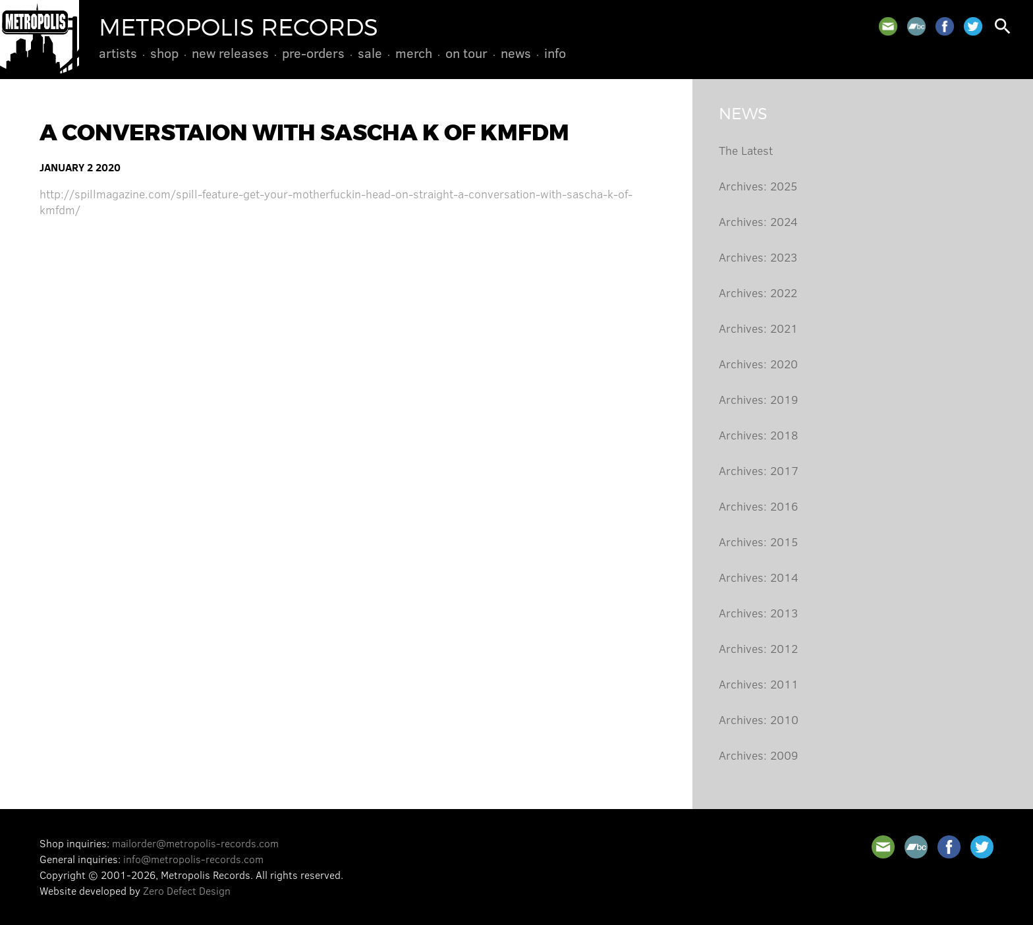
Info (555, 52)
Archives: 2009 (758, 755)
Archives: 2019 (758, 399)
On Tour (466, 52)
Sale (370, 52)
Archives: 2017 (758, 470)
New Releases (230, 52)
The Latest (746, 150)
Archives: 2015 (758, 541)
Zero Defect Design (187, 890)
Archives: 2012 (758, 648)
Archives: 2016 (758, 506)
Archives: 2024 (758, 221)
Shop (164, 52)
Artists (118, 52)
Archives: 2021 (758, 328)
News (516, 52)
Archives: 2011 (758, 684)
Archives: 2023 (758, 257)
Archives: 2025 (758, 186)
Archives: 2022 (758, 292)
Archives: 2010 (758, 719)
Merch (413, 52)
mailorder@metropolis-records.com (195, 843)
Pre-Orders (313, 52)
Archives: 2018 (758, 435)
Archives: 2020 (758, 364)
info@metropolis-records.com (193, 859)
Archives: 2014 (758, 577)
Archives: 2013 (758, 613)
